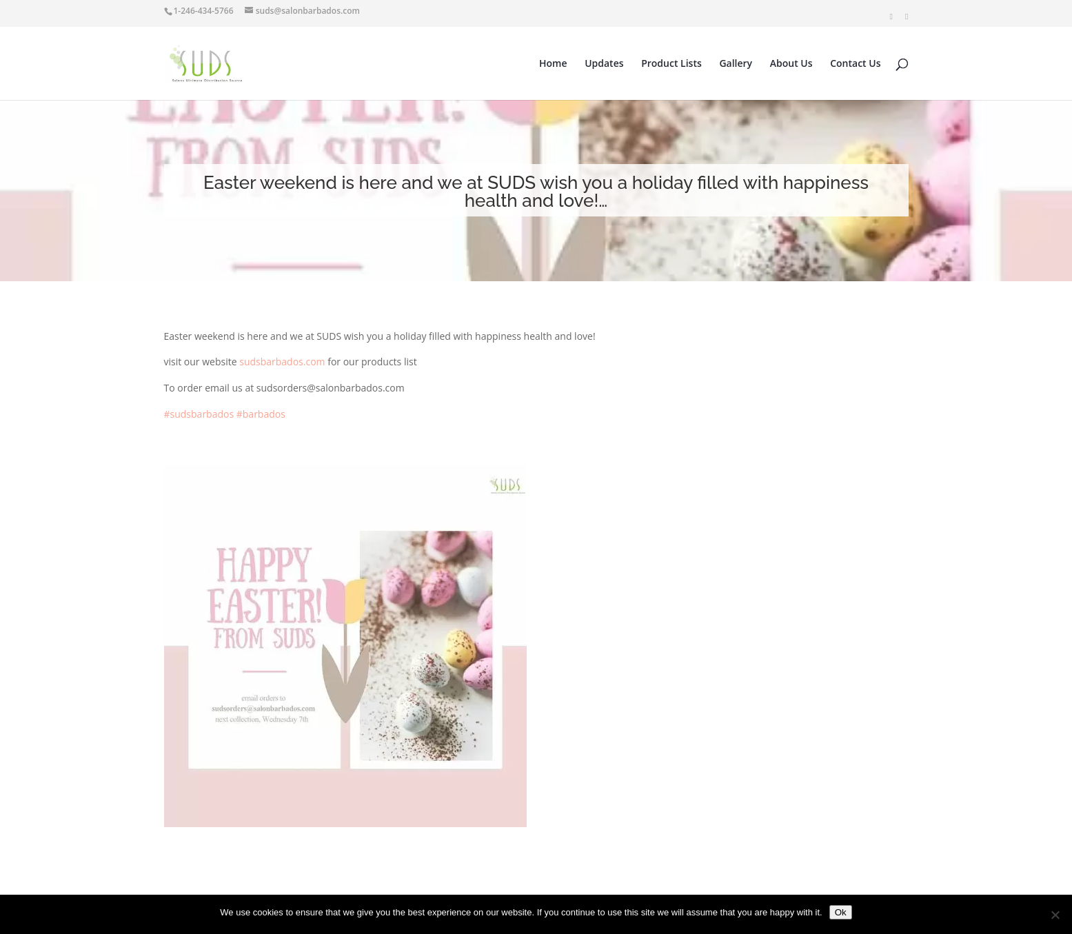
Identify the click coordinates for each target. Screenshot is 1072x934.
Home (553, 64)
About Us (791, 64)
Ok (841, 912)
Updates (604, 64)
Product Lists (671, 64)
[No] (1055, 915)
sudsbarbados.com (282, 361)
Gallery (735, 64)
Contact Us (855, 64)
